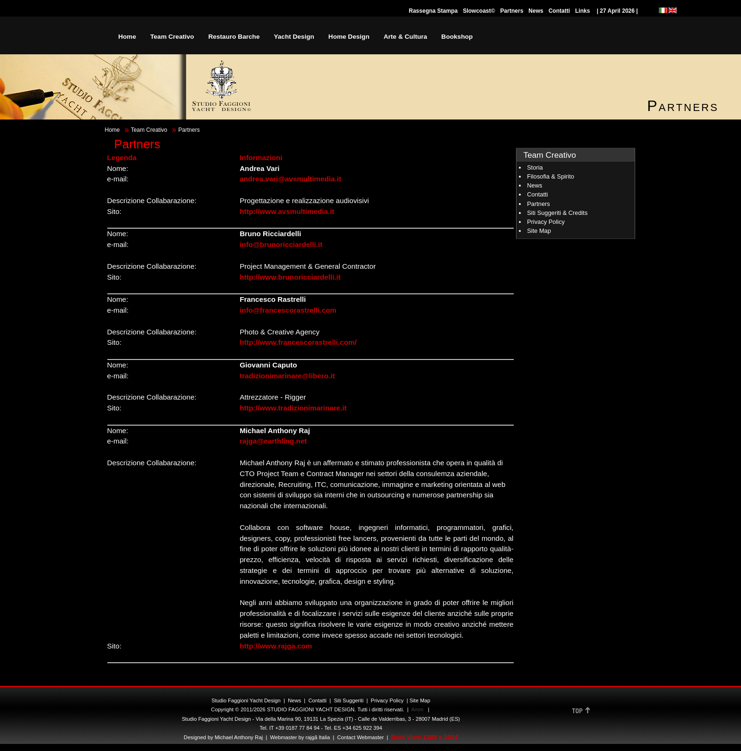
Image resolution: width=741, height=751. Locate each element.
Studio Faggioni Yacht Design (245, 700)
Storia (535, 167)
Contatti (559, 11)
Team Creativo (149, 130)
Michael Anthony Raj (239, 737)
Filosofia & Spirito (550, 176)
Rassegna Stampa (433, 11)
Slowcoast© (479, 11)
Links (582, 11)
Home (112, 130)
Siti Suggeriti (348, 700)
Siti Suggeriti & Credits (557, 212)
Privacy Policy (546, 221)
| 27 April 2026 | (617, 11)
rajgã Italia (317, 737)
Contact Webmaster (360, 737)
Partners (512, 11)
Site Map (539, 230)
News (535, 11)
